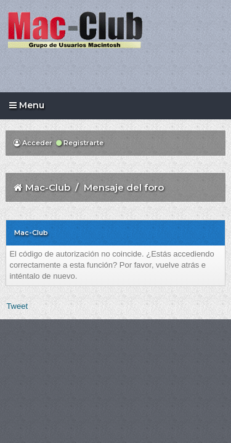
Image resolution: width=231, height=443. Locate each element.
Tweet (17, 306)
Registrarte (79, 142)
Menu (26, 105)
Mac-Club (47, 187)
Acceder (33, 142)
